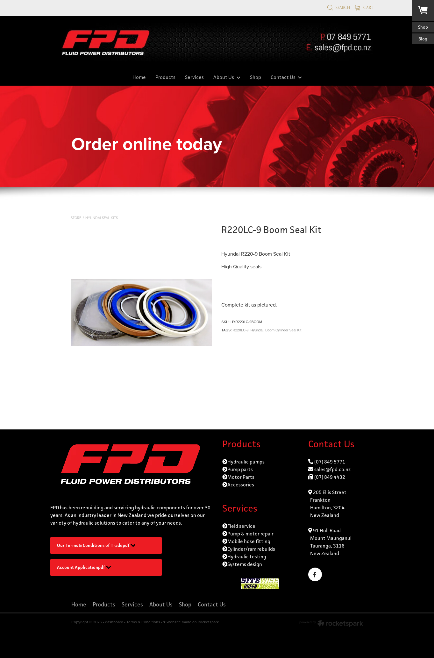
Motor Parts (240, 477)
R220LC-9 (241, 330)
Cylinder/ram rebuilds (251, 549)
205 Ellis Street (329, 492)
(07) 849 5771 (329, 461)
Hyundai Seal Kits (101, 217)
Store (76, 217)
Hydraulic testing (246, 556)
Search (338, 7)
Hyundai (257, 330)
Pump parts (240, 469)
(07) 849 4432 (329, 477)
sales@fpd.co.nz (332, 469)
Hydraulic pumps (246, 461)
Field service (241, 526)
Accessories (240, 484)
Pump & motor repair (250, 533)
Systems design (244, 564)
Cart (364, 7)
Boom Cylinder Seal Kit (283, 330)
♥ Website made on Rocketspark (191, 622)
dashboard (114, 622)
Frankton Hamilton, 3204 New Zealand (326, 508)
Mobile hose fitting (248, 541)
